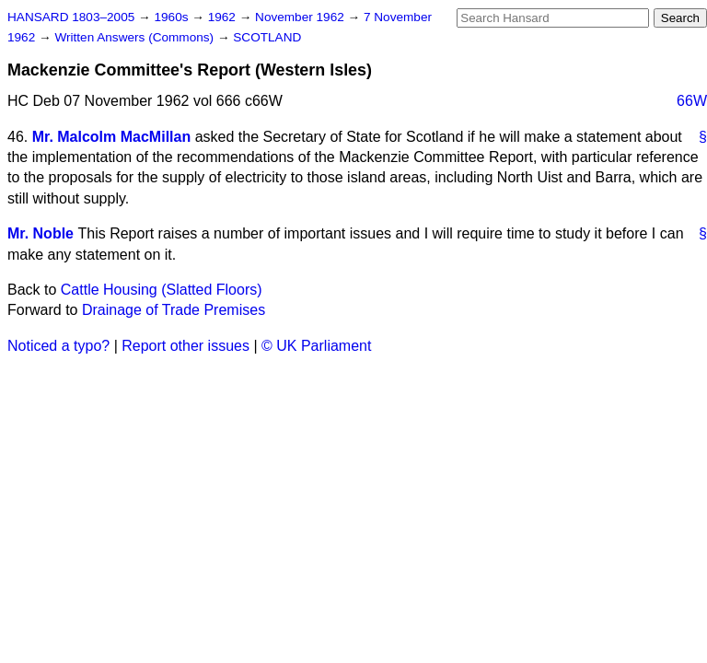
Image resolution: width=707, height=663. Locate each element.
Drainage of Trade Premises (173, 310)
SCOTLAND (267, 37)
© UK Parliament (316, 346)
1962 (223, 17)
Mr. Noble (40, 233)
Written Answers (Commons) (135, 37)
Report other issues (185, 346)
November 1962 (301, 17)
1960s (172, 17)
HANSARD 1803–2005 (70, 17)
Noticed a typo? (58, 346)
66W (692, 101)
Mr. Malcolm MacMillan (111, 137)
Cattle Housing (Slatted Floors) (161, 289)
